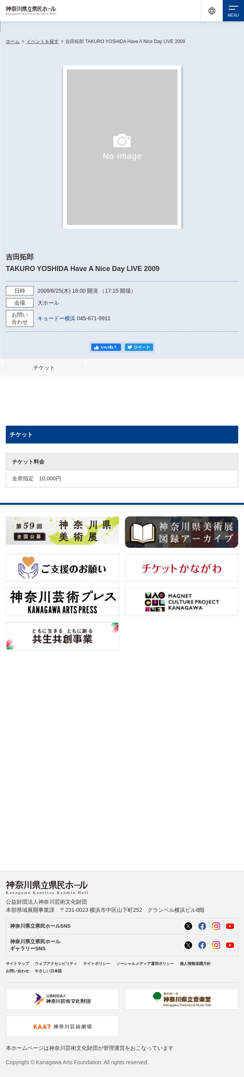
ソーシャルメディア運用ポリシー (145, 963)
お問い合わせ (17, 971)
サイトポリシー (96, 963)
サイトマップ (17, 963)
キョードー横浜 (56, 318)
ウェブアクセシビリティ (56, 963)
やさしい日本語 (48, 971)
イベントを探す (42, 41)
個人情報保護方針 (195, 963)
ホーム (13, 41)
